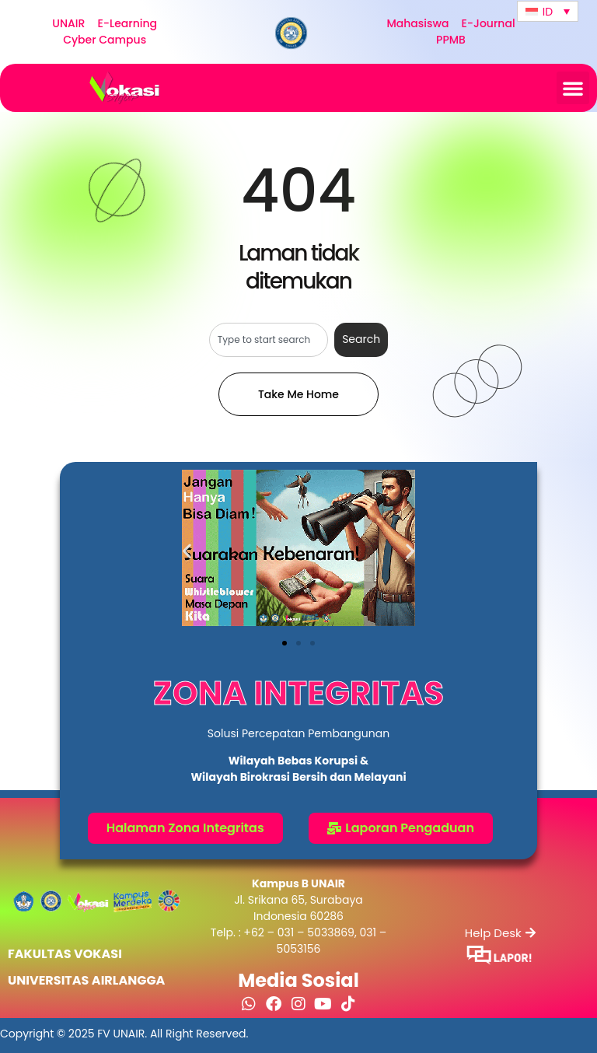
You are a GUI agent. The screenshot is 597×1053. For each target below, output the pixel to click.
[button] (573, 88)
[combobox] (268, 340)
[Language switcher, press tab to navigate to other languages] (547, 11)
